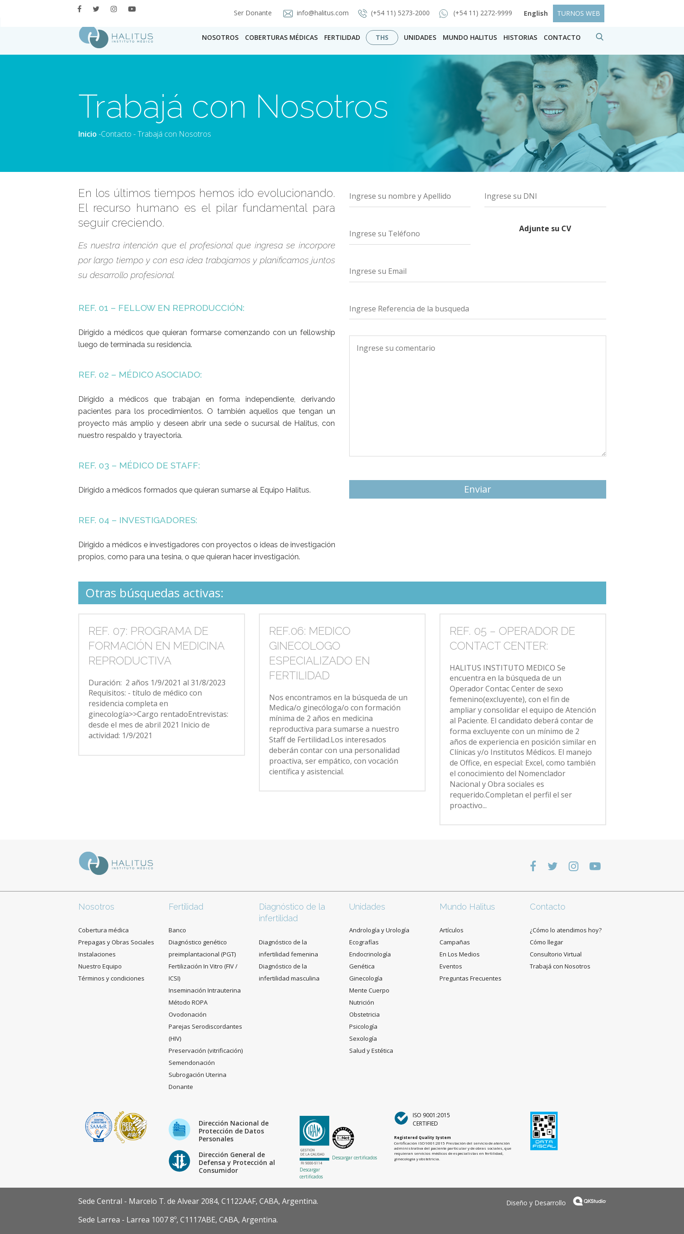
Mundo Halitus (470, 37)
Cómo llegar (546, 942)
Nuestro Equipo (100, 966)
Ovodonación (188, 1014)
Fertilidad (342, 37)
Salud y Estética (371, 1050)
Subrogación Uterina (197, 1074)
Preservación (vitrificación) (206, 1050)
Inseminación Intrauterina (205, 990)
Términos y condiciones (111, 978)
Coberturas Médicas (281, 37)
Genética (362, 966)
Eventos (450, 966)
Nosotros (220, 37)
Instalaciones (97, 954)
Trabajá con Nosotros (560, 966)
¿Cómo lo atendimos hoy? (566, 930)
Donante (181, 1086)
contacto (562, 37)
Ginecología (366, 978)
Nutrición (361, 1002)
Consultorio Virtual (556, 954)
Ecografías (364, 942)
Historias (520, 37)
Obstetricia (364, 1014)
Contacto (116, 134)
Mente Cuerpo (369, 990)
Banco (177, 930)
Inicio (87, 134)
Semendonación (192, 1062)
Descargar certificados (311, 1172)
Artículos (451, 930)
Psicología (363, 1026)
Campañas (454, 942)
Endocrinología (370, 954)
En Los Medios (459, 954)
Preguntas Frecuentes (470, 978)
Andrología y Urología (379, 930)
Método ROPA (188, 1002)
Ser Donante (254, 12)
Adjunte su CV (545, 228)
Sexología (363, 1038)
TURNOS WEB (578, 13)
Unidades (420, 37)
